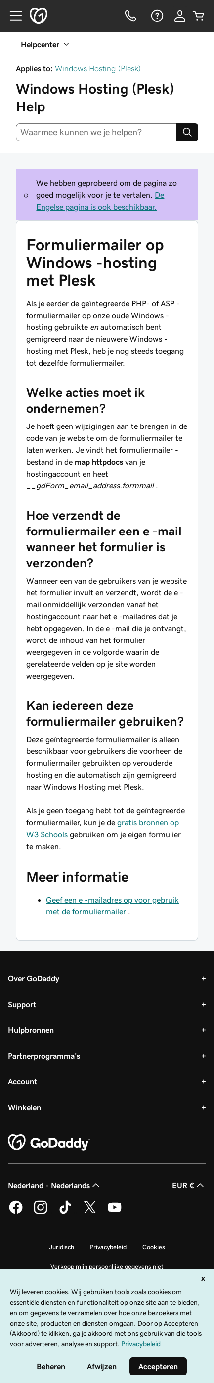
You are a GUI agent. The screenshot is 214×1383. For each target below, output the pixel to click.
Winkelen (24, 1107)
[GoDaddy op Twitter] (90, 1212)
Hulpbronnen (31, 1030)
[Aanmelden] (180, 15)
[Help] (156, 15)
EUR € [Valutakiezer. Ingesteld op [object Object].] (189, 1185)
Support (22, 1004)
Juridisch (61, 1247)
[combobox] (96, 132)
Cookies (153, 1247)
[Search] (187, 132)
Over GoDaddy (33, 978)
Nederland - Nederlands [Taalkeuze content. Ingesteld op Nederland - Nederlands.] (55, 1185)
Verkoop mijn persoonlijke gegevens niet (107, 1266)
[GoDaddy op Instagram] (40, 1212)
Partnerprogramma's (44, 1056)
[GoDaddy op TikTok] (65, 1212)
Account (22, 1081)
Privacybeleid (108, 1247)
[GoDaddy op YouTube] (115, 1212)
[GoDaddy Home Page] (49, 1142)
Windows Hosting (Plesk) (98, 68)
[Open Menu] (12, 16)
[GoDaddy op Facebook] (16, 1212)
